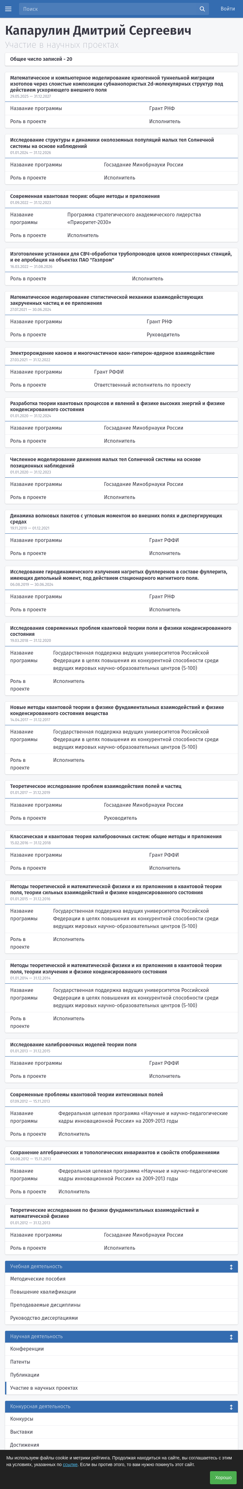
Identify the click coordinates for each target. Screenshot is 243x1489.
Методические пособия (38, 1279)
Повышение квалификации (43, 1292)
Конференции (27, 1349)
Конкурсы (21, 1419)
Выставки (21, 1432)
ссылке (70, 1464)
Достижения (24, 1445)
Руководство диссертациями (44, 1318)
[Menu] (8, 9)
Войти (228, 9)
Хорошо (223, 1477)
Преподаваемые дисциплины (45, 1305)
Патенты (20, 1362)
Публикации (24, 1375)
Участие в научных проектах (44, 1388)
